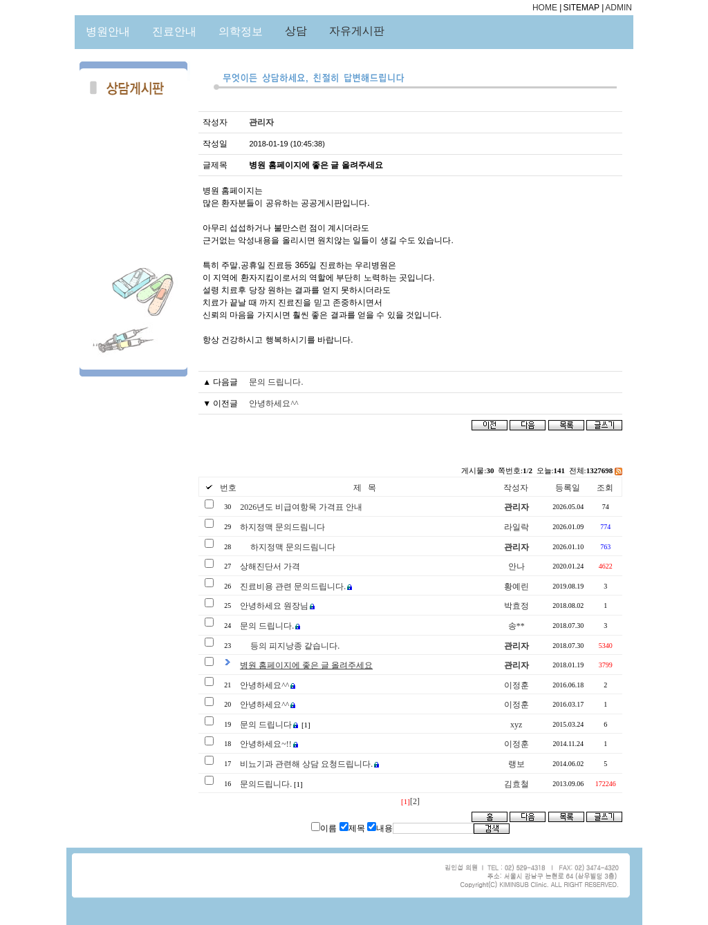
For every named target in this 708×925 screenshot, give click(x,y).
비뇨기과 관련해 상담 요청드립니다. (306, 764)
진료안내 (174, 31)
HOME (544, 7)
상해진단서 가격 (270, 566)
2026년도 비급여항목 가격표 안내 (301, 507)
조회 (605, 488)
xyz (516, 724)
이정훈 (516, 685)
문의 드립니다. (276, 382)
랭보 (516, 764)
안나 (516, 566)
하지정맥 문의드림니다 (282, 527)
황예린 (516, 586)
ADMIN (618, 7)
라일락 (516, 527)
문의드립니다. (266, 784)
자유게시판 (356, 31)
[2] (415, 801)
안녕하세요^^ (273, 403)
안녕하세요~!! (265, 744)
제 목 (364, 488)
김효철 (516, 784)
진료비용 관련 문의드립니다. (293, 586)
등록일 (567, 488)
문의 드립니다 (266, 724)
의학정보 (240, 31)
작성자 (515, 488)
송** (516, 626)
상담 (296, 31)
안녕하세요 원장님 (274, 606)
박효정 (516, 606)
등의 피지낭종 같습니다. (294, 646)
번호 (228, 488)
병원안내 (108, 31)
